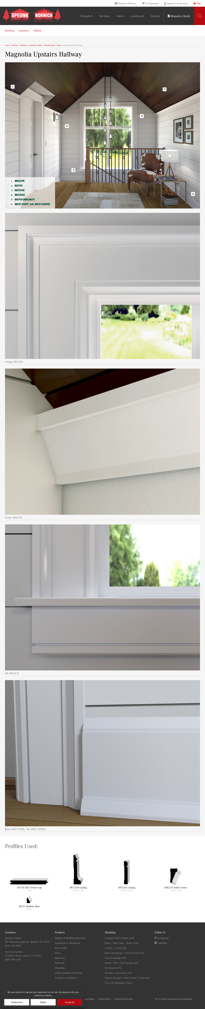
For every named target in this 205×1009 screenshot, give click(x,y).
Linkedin (162, 943)
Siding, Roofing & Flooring (68, 972)
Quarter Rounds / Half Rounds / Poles (127, 977)
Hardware (60, 958)
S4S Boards (113, 967)
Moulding (9, 30)
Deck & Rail (61, 948)
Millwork (59, 962)
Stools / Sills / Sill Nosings (121, 962)
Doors (58, 953)
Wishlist (37, 30)
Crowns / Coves (115, 948)
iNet (199, 3)
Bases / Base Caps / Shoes (122, 943)
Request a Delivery (127, 3)
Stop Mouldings (115, 958)
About (120, 16)
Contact (155, 16)
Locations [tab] (136, 16)
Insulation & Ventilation (67, 943)
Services (105, 16)
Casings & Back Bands (120, 938)
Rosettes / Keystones (118, 972)
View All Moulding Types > (119, 982)
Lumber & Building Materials (70, 938)
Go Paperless (151, 3)
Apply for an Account (177, 3)
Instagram (163, 938)
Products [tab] (85, 16)
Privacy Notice (88, 998)
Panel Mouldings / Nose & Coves (124, 953)
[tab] (199, 16)
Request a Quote (180, 16)
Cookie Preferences (123, 998)
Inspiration (24, 30)
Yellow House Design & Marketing (176, 998)
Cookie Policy (104, 998)
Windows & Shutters (66, 977)
